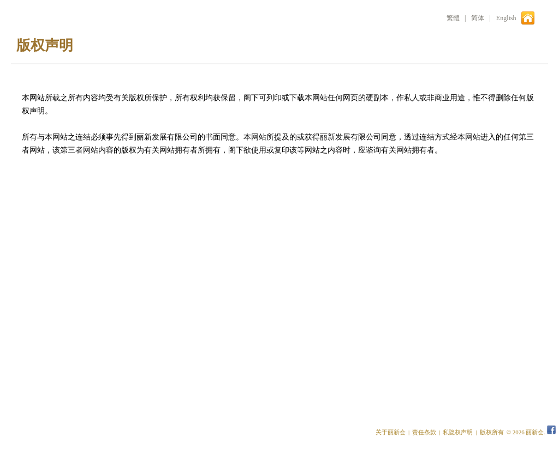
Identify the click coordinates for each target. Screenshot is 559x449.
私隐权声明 (458, 432)
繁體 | (456, 18)
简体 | (480, 18)
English (506, 18)
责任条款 (424, 432)
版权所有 (492, 432)
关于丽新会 (391, 432)
